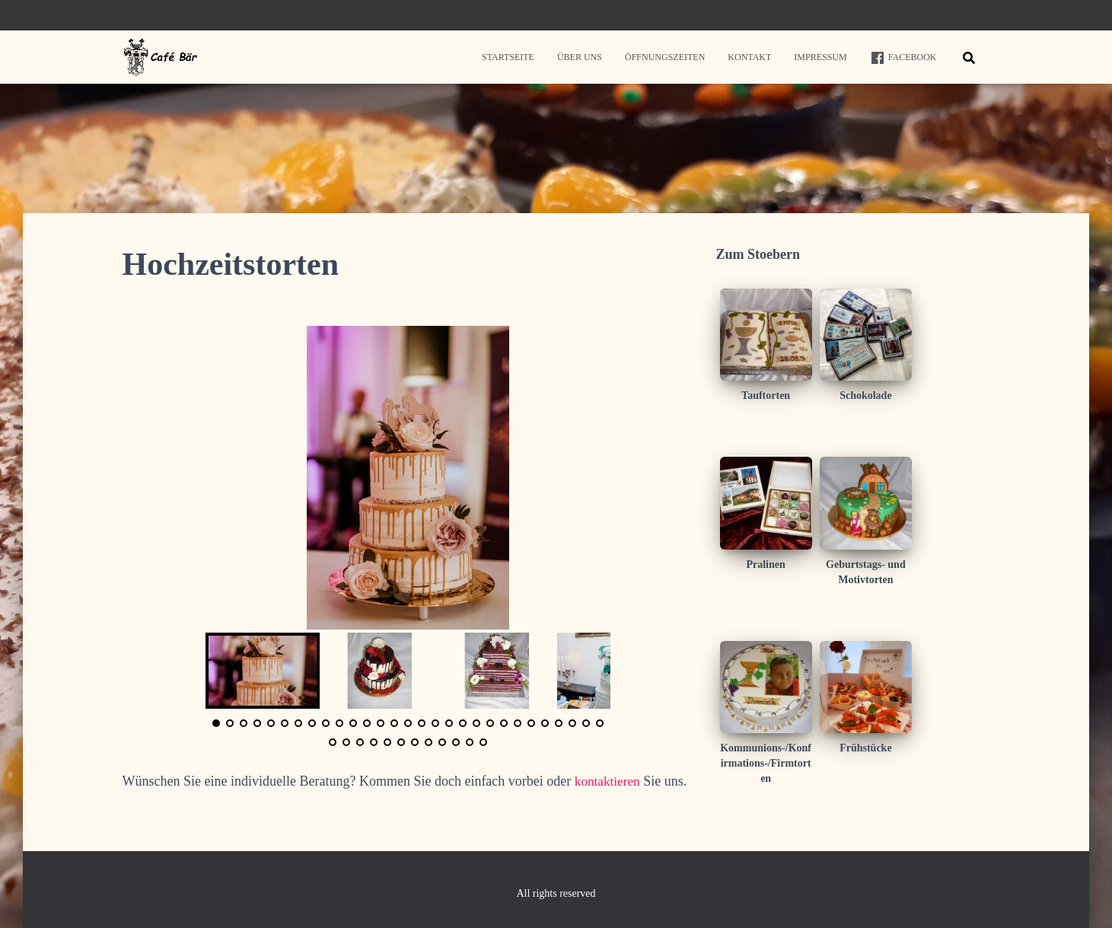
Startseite (508, 57)
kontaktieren (609, 781)
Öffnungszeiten (665, 57)
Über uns (579, 57)
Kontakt (749, 57)
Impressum (820, 57)
